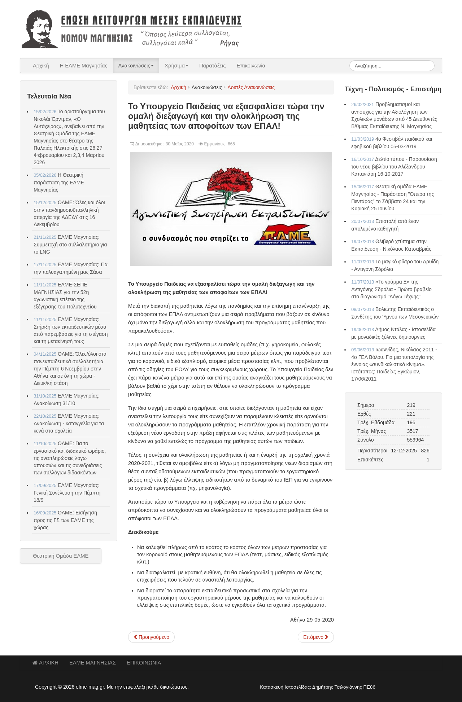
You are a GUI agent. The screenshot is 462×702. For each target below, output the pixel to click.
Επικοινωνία (250, 66)
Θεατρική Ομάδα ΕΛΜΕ (60, 556)
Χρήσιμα (176, 66)
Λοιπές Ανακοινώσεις (251, 87)
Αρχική (41, 66)
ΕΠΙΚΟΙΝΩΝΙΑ (144, 663)
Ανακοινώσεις (136, 66)
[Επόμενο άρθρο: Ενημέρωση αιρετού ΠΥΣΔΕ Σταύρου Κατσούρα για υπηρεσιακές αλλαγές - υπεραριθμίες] (316, 637)
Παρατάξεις (212, 66)
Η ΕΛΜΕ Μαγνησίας (84, 66)
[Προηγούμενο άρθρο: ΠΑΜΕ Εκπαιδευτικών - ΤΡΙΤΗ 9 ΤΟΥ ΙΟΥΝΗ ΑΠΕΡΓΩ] (151, 637)
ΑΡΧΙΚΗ (45, 663)
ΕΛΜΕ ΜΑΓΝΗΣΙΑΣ (92, 663)
